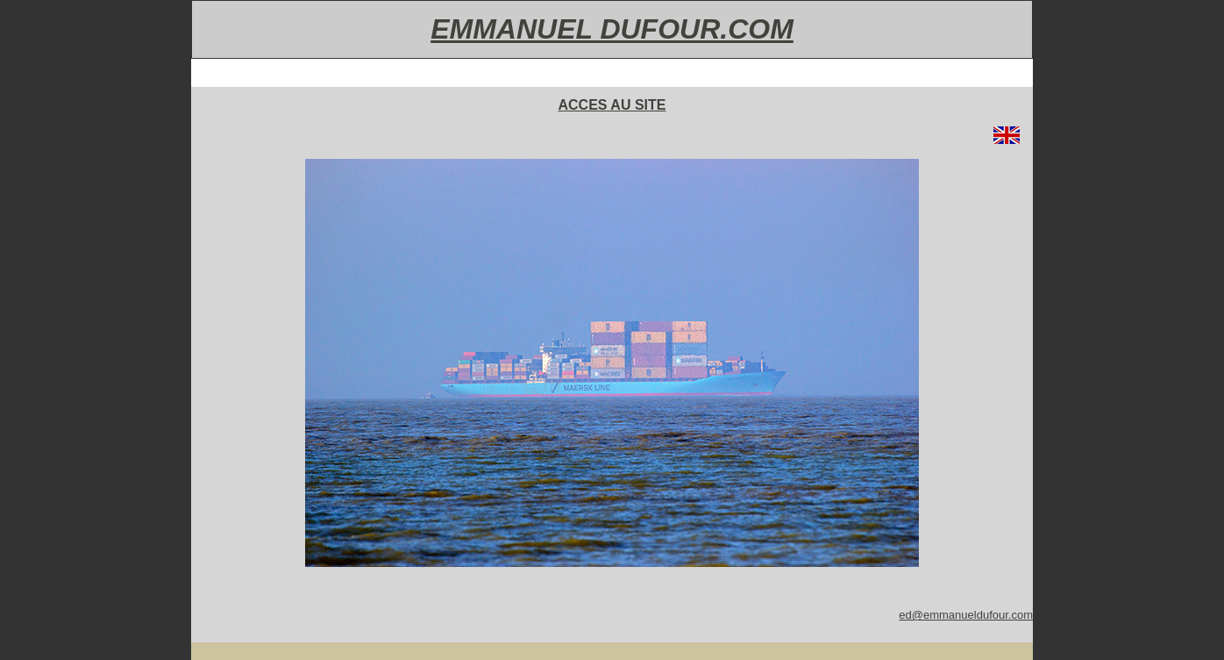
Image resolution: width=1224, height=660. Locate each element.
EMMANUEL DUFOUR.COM (612, 29)
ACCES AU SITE (612, 104)
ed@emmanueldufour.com (966, 614)
